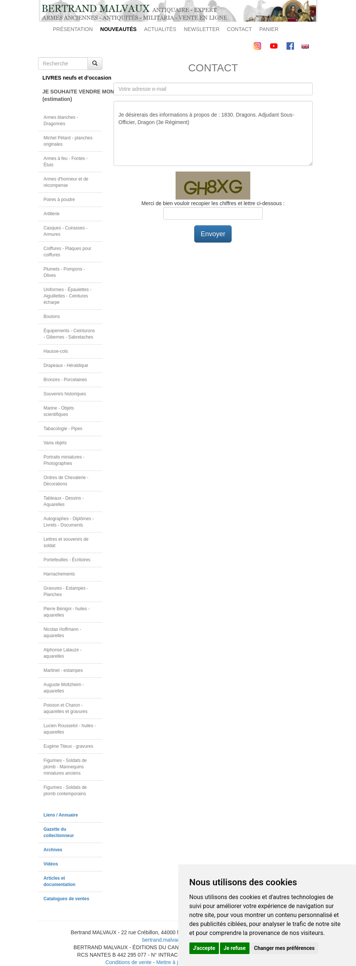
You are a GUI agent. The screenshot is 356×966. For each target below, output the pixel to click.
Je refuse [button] (235, 948)
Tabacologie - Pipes (63, 428)
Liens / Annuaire (61, 815)
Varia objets (55, 442)
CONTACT (239, 29)
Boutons (52, 316)
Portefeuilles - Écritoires (67, 559)
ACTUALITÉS (160, 29)
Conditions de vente (128, 962)
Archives (53, 849)
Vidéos (51, 864)
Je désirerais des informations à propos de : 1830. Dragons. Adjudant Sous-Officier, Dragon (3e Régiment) (213, 133)
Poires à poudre (59, 199)
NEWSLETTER (202, 29)
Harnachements (59, 574)
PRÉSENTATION (73, 29)
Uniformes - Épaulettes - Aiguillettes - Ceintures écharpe (68, 296)
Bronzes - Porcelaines (65, 379)
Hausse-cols (56, 351)
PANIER (268, 29)
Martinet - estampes (63, 670)
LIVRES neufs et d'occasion (73, 78)
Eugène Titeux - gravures (68, 746)
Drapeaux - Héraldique (66, 365)
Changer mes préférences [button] (284, 948)
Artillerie (52, 213)
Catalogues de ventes (66, 898)
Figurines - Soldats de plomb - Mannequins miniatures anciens (65, 767)
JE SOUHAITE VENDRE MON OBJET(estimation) (73, 95)
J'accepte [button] (204, 948)
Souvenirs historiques (65, 393)
